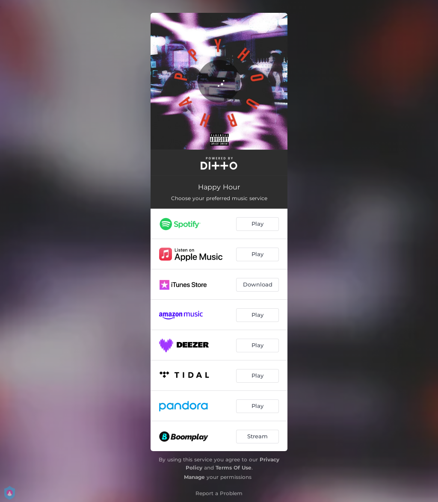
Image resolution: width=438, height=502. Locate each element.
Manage (194, 477)
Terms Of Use (234, 467)
